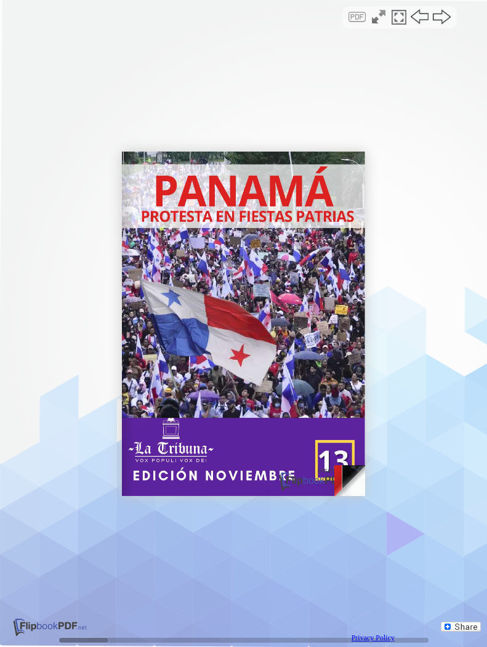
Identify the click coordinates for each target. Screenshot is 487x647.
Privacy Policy (373, 637)
